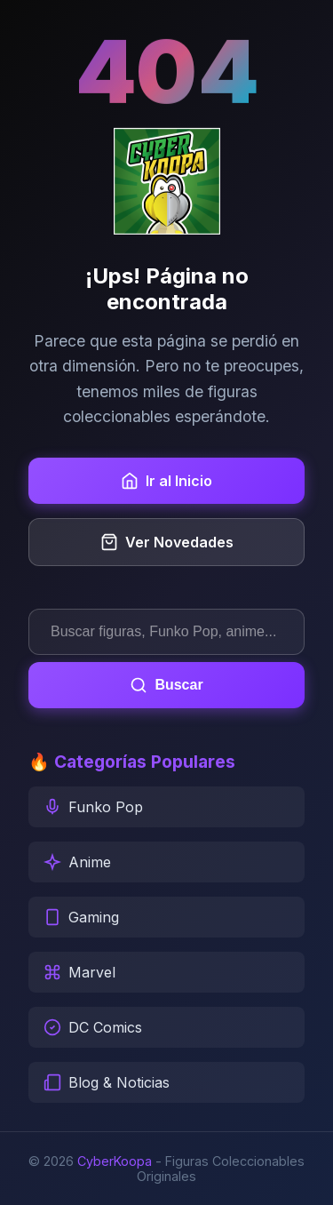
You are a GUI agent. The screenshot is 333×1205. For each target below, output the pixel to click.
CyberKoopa (114, 1161)
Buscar (166, 685)
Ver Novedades (167, 542)
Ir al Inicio (166, 481)
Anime (77, 862)
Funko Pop (93, 807)
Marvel (79, 972)
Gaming (81, 917)
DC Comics (93, 1027)
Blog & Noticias (107, 1082)
